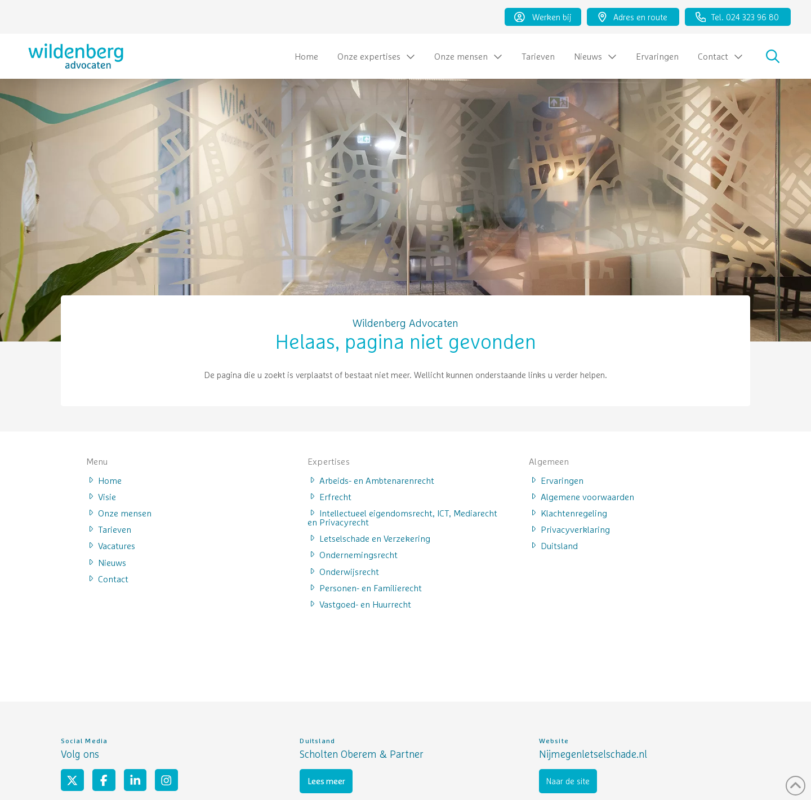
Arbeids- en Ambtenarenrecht (371, 480)
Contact (107, 578)
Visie (101, 496)
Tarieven (108, 529)
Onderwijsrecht (343, 571)
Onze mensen (118, 512)
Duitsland (553, 545)
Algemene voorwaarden (581, 496)
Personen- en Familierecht (365, 587)
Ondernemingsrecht (353, 554)
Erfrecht (329, 496)
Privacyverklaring (569, 529)
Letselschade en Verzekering (369, 538)
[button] (772, 56)
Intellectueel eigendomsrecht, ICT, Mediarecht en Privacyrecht (402, 517)
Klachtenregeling (568, 512)
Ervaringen (556, 480)
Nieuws (106, 562)
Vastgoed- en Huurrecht (359, 604)
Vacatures (110, 545)
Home (104, 480)
